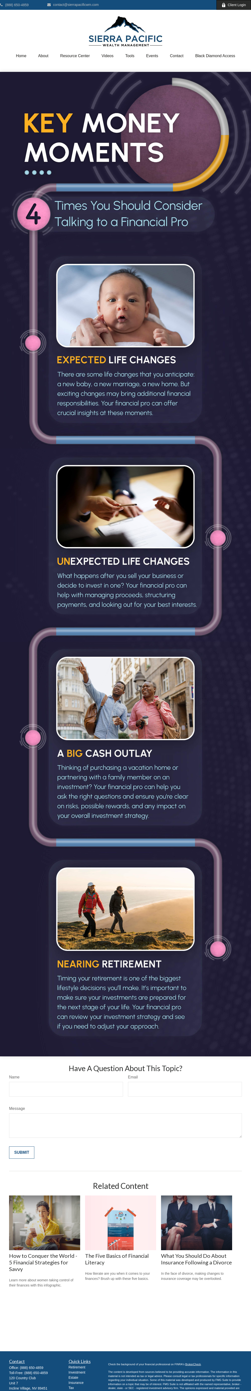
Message (17, 1108)
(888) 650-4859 (14, 5)
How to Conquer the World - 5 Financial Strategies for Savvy (43, 1262)
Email (133, 1077)
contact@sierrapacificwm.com (73, 5)
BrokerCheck (193, 1364)
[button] (21, 56)
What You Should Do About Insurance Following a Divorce (196, 1259)
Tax (71, 1388)
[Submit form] (21, 1152)
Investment (77, 1372)
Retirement (77, 1367)
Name (14, 1077)
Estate (73, 1377)
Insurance (76, 1383)
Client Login (234, 5)
